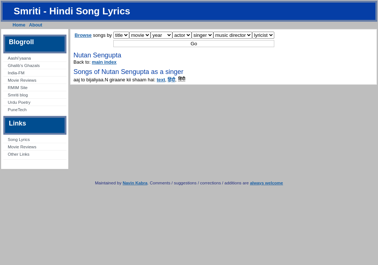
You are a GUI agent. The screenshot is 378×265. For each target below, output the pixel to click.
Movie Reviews (22, 80)
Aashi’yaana (19, 58)
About (35, 25)
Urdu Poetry (19, 102)
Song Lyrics (19, 139)
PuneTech (17, 109)
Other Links (19, 154)
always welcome (266, 183)
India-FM (16, 73)
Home (19, 25)
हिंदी (171, 79)
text (161, 79)
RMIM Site (18, 87)
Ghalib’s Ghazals (24, 65)
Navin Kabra (135, 183)
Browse (83, 35)
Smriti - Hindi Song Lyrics (72, 11)
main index (104, 62)
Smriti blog (18, 95)
